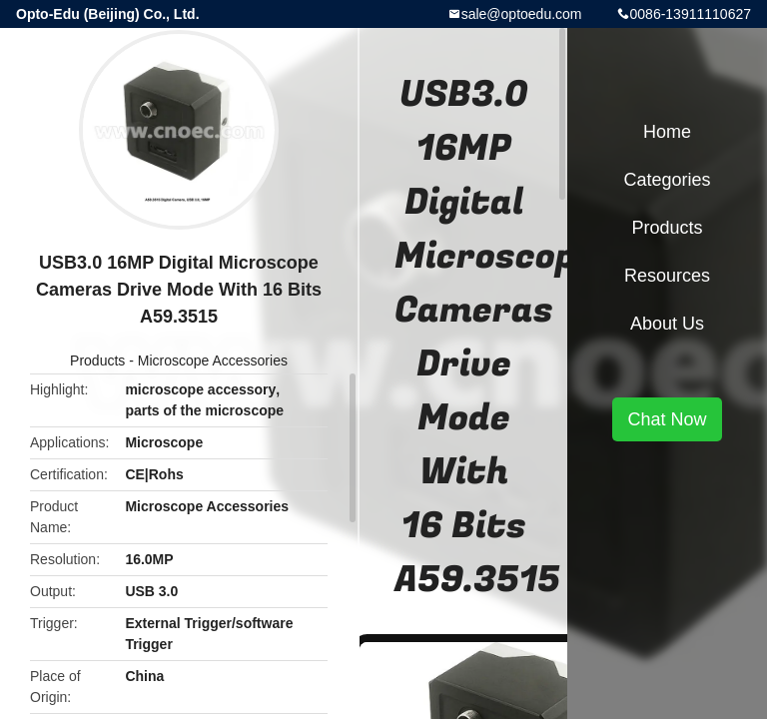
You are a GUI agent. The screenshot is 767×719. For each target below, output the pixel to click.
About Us (667, 324)
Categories (666, 180)
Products (97, 360)
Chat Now (666, 419)
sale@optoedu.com (521, 14)
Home (667, 132)
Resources (667, 276)
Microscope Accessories (213, 360)
